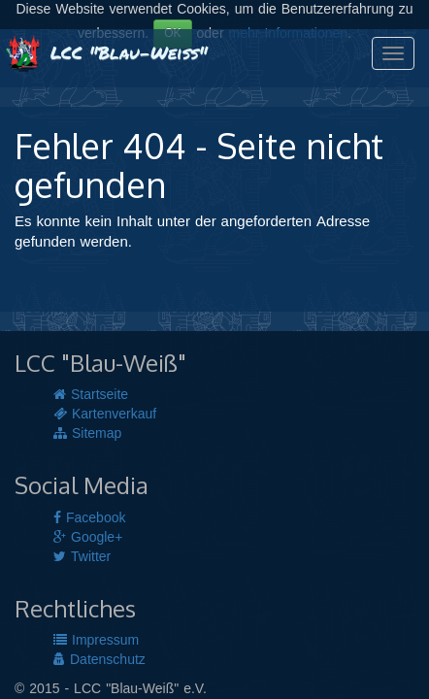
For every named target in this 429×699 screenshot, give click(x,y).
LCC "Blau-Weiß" (106, 52)
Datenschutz (99, 660)
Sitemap (87, 434)
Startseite (90, 395)
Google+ (87, 538)
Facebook (89, 518)
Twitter (82, 557)
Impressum (96, 641)
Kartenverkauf (104, 414)
